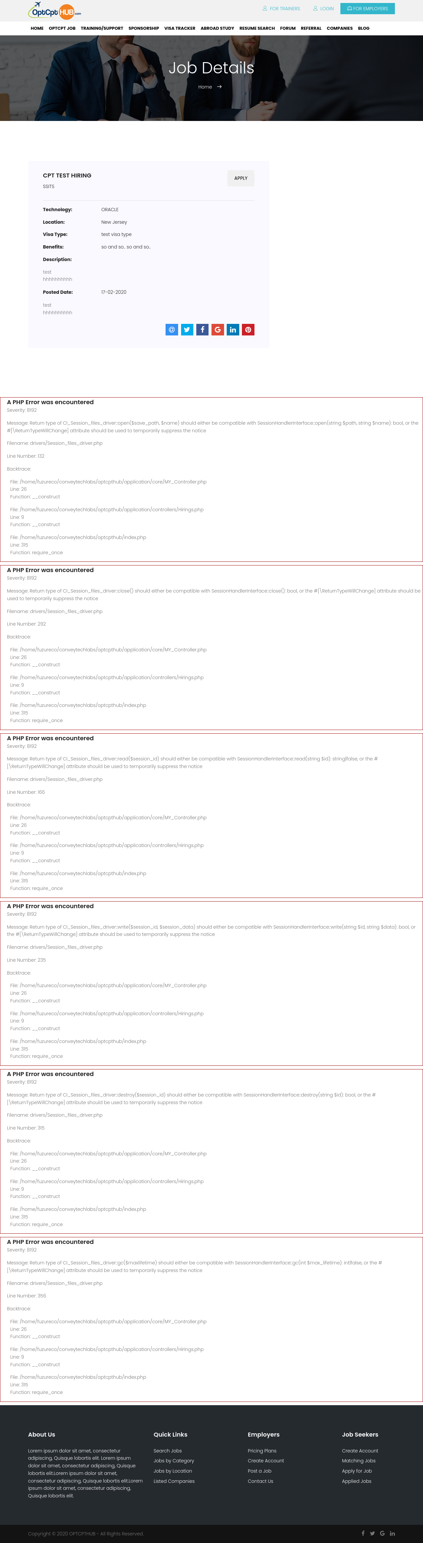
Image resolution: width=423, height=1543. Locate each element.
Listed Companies (174, 1481)
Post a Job (260, 1471)
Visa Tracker (179, 28)
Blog (363, 28)
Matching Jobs (359, 1460)
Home (37, 28)
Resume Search (257, 28)
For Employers (367, 8)
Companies (340, 28)
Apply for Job (357, 1471)
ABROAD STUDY (217, 28)
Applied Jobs (356, 1481)
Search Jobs (168, 1450)
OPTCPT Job (62, 28)
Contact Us (260, 1481)
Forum (288, 28)
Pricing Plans (262, 1450)
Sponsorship (144, 28)
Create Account (266, 1460)
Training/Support (102, 28)
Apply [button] (241, 178)
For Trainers (281, 8)
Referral (311, 28)
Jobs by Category (174, 1460)
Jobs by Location (173, 1471)
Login (323, 8)
